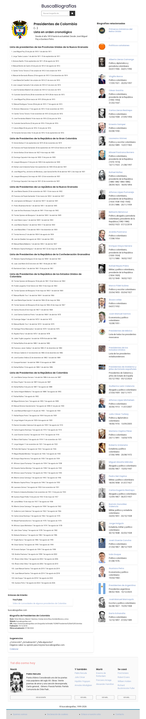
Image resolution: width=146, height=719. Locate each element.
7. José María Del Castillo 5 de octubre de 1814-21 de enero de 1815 (35, 80)
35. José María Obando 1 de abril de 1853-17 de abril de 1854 (33, 225)
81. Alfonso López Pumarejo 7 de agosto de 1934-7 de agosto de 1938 (36, 463)
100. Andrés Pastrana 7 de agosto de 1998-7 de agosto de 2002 (34, 554)
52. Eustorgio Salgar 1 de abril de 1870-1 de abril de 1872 (31, 319)
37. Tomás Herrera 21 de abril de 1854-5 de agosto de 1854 (32, 234)
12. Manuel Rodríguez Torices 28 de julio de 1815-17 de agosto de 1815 (36, 104)
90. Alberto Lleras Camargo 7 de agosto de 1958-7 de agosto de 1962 (36, 506)
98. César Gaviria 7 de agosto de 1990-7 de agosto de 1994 (32, 545)
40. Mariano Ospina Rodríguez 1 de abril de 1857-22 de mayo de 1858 (36, 249)
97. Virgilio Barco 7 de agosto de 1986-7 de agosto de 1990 (32, 540)
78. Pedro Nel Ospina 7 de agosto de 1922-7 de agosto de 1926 (33, 449)
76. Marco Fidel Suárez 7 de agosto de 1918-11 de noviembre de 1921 (36, 439)
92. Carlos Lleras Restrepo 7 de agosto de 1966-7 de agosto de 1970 (35, 516)
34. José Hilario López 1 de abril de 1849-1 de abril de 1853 (32, 220)
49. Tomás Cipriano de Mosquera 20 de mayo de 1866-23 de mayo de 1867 (38, 305)
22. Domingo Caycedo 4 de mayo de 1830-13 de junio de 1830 (33, 157)
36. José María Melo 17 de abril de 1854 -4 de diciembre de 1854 (34, 230)
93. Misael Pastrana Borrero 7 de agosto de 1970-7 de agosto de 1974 (36, 521)
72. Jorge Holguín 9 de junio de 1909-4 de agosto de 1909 (31, 420)
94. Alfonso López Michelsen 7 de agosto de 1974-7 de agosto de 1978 (36, 525)
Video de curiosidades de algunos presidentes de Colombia (39, 603)
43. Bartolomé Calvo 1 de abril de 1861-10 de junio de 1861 (32, 268)
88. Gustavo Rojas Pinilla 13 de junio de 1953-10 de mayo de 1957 (34, 497)
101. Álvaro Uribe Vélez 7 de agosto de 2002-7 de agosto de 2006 (34, 559)
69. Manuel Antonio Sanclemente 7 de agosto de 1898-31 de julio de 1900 (37, 406)
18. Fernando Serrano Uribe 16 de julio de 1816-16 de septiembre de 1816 (37, 133)
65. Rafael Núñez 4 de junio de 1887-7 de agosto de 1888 (31, 387)
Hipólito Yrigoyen (82, 681)
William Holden (124, 681)
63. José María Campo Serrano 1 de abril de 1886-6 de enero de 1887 (36, 377)
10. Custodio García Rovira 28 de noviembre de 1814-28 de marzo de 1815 (38, 95)
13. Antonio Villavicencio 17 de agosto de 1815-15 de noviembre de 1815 (37, 109)
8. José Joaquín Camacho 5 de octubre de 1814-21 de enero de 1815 (36, 85)
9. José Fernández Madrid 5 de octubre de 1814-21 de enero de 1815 (36, 90)
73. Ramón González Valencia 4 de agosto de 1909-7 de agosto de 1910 (37, 425)
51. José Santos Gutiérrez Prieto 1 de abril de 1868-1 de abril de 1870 (36, 314)
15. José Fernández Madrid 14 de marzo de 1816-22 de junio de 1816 (36, 118)
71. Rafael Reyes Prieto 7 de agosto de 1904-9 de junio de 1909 (34, 415)
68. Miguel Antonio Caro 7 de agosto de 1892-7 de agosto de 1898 (35, 401)
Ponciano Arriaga (103, 680)
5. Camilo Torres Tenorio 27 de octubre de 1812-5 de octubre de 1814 (36, 71)
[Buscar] (72, 13)
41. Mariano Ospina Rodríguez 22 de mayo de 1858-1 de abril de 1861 (36, 259)
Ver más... (83, 697)
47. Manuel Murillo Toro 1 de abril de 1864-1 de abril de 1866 (32, 295)
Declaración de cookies (57, 714)
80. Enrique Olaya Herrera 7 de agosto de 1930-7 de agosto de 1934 (35, 459)
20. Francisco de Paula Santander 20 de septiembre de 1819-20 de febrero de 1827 (41, 148)
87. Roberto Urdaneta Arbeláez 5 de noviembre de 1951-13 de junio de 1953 (38, 492)
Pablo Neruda (81, 673)
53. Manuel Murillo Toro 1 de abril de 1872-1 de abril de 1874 (32, 324)
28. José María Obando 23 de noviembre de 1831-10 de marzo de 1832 (36, 191)
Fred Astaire (123, 673)
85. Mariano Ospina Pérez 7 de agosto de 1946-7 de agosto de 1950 (35, 482)
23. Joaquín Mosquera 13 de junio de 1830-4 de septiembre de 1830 (35, 162)
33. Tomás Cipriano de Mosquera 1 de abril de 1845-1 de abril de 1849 (36, 215)
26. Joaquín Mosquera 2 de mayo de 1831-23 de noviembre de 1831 (35, 176)
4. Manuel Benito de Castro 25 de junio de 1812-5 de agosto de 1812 (35, 66)
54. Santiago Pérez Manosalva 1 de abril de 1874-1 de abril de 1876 (35, 329)
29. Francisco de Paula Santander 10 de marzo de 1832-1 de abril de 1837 (37, 196)
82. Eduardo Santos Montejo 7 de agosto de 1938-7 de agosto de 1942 (36, 468)
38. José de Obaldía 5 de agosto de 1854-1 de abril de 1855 (32, 239)
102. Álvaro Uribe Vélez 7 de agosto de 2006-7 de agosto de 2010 (34, 564)
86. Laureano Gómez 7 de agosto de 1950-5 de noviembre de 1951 (35, 487)
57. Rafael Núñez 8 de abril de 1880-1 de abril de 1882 (30, 343)
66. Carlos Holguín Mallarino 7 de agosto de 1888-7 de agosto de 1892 (36, 392)
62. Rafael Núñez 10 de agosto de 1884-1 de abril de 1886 (32, 367)
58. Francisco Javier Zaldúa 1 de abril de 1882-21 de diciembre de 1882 (36, 348)
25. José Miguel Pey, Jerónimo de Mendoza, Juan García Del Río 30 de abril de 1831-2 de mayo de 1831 (48, 172)
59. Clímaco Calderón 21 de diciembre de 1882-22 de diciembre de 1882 (37, 353)
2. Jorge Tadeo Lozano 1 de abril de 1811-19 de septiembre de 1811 (35, 56)
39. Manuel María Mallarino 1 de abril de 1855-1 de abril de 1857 (34, 244)
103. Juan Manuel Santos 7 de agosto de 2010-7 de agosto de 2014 (35, 569)
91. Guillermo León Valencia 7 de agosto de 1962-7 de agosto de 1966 (36, 511)
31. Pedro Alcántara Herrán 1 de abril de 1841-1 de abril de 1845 (34, 206)
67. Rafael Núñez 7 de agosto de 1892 (25, 396)
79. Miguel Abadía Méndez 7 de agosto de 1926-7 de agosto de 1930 (36, 454)
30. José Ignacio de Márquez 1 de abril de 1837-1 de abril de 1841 (34, 201)
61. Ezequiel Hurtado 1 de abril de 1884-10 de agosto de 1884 (33, 362)
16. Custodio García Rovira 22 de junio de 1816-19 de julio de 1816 (34, 123)
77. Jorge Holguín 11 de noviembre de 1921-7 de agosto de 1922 (34, 444)
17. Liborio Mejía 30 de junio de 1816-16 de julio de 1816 (31, 128)
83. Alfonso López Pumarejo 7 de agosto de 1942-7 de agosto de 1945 (36, 473)
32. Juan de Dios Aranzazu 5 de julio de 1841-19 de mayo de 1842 (35, 210)
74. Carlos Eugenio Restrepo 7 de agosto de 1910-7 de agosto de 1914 (36, 430)
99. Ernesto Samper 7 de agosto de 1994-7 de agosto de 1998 (33, 549)
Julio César (80, 677)
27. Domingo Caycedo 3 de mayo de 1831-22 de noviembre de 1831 (35, 181)
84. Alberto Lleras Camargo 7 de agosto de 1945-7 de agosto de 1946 (36, 478)
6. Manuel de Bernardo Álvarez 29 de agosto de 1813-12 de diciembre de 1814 (39, 75)
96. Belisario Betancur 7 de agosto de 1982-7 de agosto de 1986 (34, 535)
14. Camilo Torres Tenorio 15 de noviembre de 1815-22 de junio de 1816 (37, 114)
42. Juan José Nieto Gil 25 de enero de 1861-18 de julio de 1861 (34, 264)
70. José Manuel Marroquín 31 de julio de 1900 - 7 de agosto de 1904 (35, 411)
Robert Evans (124, 677)
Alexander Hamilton (105, 684)
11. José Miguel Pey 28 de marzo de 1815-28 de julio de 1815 (33, 99)
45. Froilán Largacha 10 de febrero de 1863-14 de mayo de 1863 (34, 286)
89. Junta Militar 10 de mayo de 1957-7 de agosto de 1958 (32, 502)
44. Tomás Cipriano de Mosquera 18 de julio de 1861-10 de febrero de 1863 (38, 281)
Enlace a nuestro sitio (91, 714)
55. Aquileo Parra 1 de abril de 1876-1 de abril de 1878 (30, 334)
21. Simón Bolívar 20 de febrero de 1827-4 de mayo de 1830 (32, 152)
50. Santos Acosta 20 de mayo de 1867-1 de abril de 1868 (32, 310)
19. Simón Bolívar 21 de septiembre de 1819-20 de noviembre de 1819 (36, 143)
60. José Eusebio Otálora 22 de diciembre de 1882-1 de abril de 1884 (35, 358)
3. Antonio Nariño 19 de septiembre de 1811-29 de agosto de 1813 (35, 61)
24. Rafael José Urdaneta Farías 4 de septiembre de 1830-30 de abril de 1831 (39, 167)
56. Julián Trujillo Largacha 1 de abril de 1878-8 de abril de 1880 (34, 338)
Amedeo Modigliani (83, 685)
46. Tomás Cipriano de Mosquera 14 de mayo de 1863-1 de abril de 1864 (37, 291)
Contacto (120, 714)
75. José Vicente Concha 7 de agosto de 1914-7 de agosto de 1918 (35, 435)
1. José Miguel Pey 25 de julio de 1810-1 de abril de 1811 (31, 51)
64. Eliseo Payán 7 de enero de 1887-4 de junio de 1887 (31, 382)
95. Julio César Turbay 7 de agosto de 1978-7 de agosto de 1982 (34, 530)
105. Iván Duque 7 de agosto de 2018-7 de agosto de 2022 (32, 578)
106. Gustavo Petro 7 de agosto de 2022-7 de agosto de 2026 (33, 583)
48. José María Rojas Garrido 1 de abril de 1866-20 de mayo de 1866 (35, 300)
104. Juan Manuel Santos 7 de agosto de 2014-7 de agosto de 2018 (35, 573)
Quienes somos (20, 714)
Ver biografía (41, 697)
